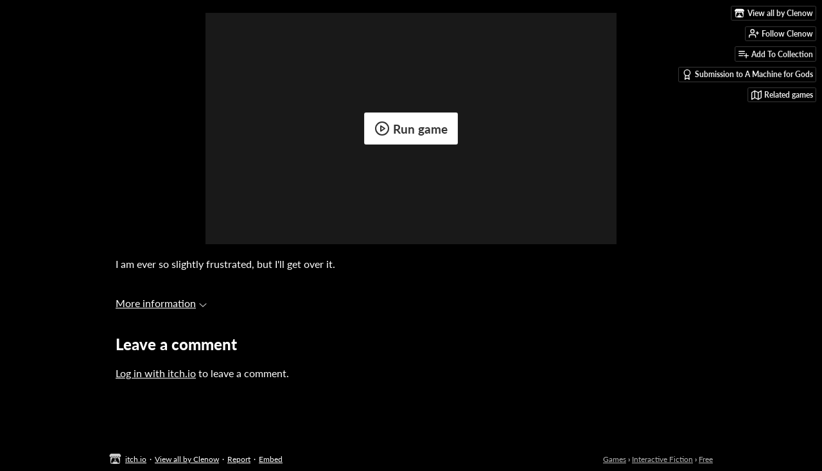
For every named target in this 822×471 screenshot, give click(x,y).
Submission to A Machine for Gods (747, 74)
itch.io (135, 459)
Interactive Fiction (662, 459)
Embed (271, 459)
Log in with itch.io (156, 373)
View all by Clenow (187, 459)
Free (706, 459)
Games (614, 459)
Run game (411, 128)
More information (161, 303)
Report (238, 459)
